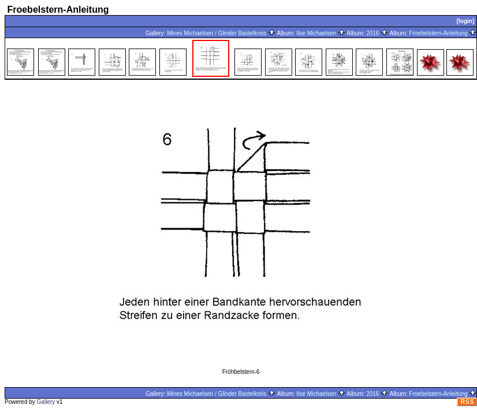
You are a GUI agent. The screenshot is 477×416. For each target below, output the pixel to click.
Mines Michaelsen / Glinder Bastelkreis (221, 33)
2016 (377, 33)
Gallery (46, 402)
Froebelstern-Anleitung (442, 33)
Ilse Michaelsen (320, 33)
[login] (466, 21)
